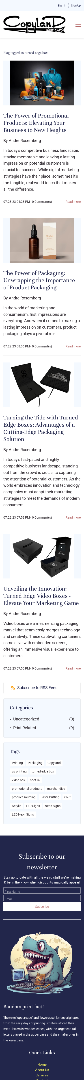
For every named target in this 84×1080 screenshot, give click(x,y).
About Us (42, 1070)
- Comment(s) (41, 201)
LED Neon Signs (23, 814)
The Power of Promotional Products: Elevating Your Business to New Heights (36, 123)
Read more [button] (73, 201)
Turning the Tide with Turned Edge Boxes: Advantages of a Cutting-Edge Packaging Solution (40, 428)
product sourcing (24, 797)
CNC (67, 797)
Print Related (24, 727)
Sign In (62, 5)
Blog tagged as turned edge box (25, 53)
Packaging (35, 763)
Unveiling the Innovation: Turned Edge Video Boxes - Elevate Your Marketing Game (41, 596)
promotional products (27, 788)
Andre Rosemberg (25, 140)
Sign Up (76, 5)
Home (42, 1065)
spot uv (35, 780)
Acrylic (16, 806)
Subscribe (42, 906)
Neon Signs (52, 806)
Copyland (54, 763)
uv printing (19, 771)
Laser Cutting (50, 797)
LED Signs (33, 806)
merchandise (56, 788)
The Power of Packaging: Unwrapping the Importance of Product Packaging (39, 280)
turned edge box (43, 771)
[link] (40, 928)
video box (18, 780)
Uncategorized (26, 719)
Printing (17, 763)
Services (42, 1075)
